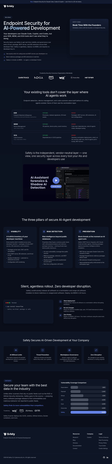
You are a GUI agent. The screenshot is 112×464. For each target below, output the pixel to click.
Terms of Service (103, 437)
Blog (74, 440)
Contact (75, 448)
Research (75, 437)
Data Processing (103, 440)
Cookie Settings (103, 448)
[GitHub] (104, 457)
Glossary (75, 443)
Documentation (77, 445)
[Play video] (56, 182)
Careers (89, 437)
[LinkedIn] (107, 457)
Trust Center (102, 445)
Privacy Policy (103, 443)
